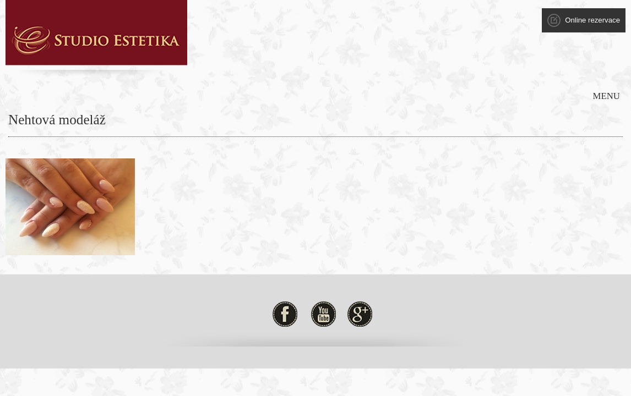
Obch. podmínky (559, 57)
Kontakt (501, 57)
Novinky (383, 57)
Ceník (422, 57)
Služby (307, 57)
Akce (343, 57)
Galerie (460, 57)
